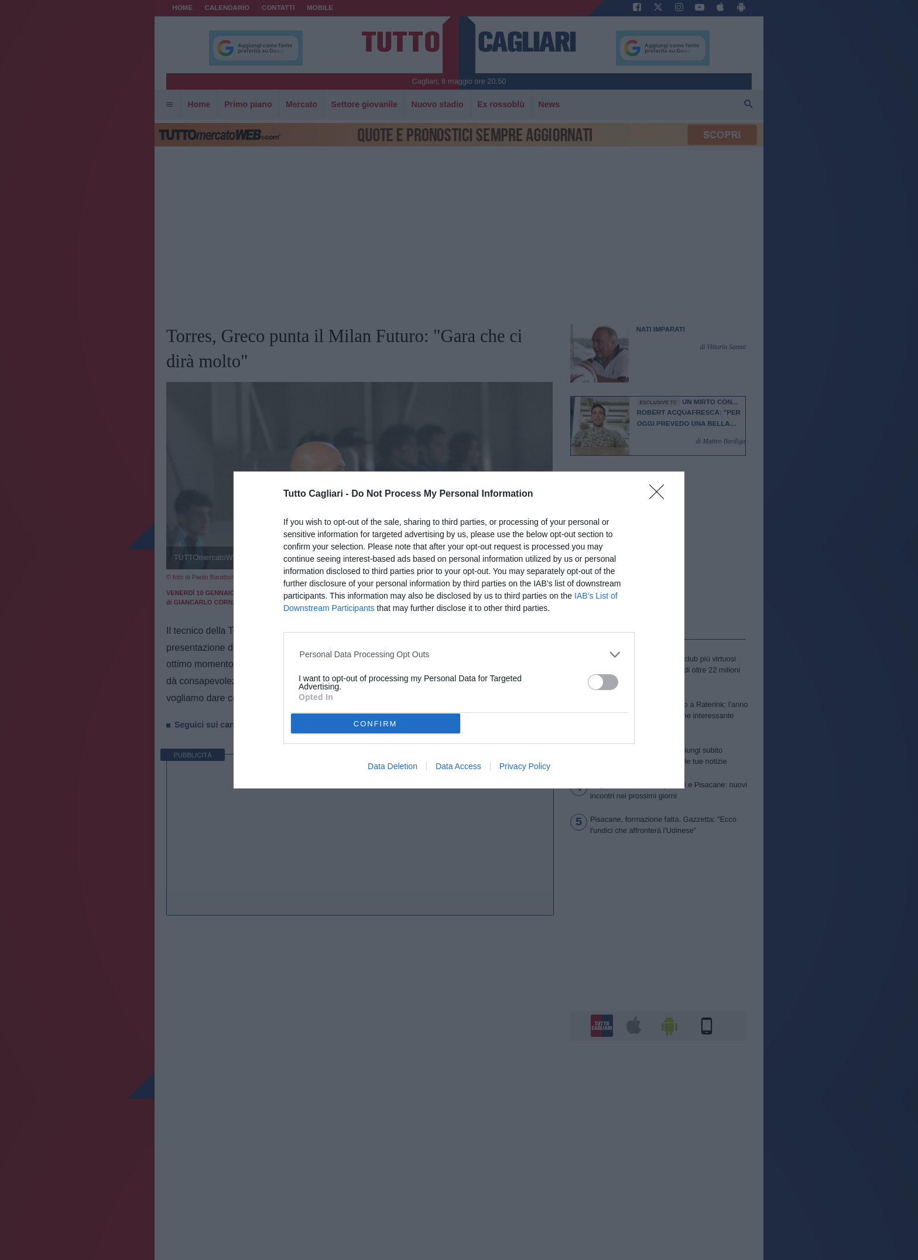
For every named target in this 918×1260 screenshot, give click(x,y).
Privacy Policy (524, 766)
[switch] (603, 682)
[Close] (660, 495)
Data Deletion (392, 766)
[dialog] (459, 630)
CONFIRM (376, 723)
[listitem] (459, 654)
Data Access (458, 766)
